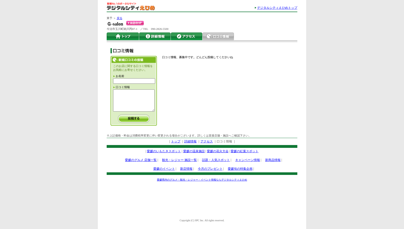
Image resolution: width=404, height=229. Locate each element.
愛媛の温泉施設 (194, 151)
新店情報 (186, 169)
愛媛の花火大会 (218, 151)
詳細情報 (155, 36)
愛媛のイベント (164, 169)
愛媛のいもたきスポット (164, 151)
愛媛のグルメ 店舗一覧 (141, 160)
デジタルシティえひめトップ (277, 8)
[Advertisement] (202, 197)
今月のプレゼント (210, 169)
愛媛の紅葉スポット (244, 151)
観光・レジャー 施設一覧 (179, 160)
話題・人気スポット (216, 160)
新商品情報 (273, 160)
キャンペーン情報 (247, 160)
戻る (119, 18)
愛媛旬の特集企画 (240, 169)
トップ (123, 36)
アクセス (187, 36)
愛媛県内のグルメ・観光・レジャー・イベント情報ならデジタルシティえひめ (202, 179)
